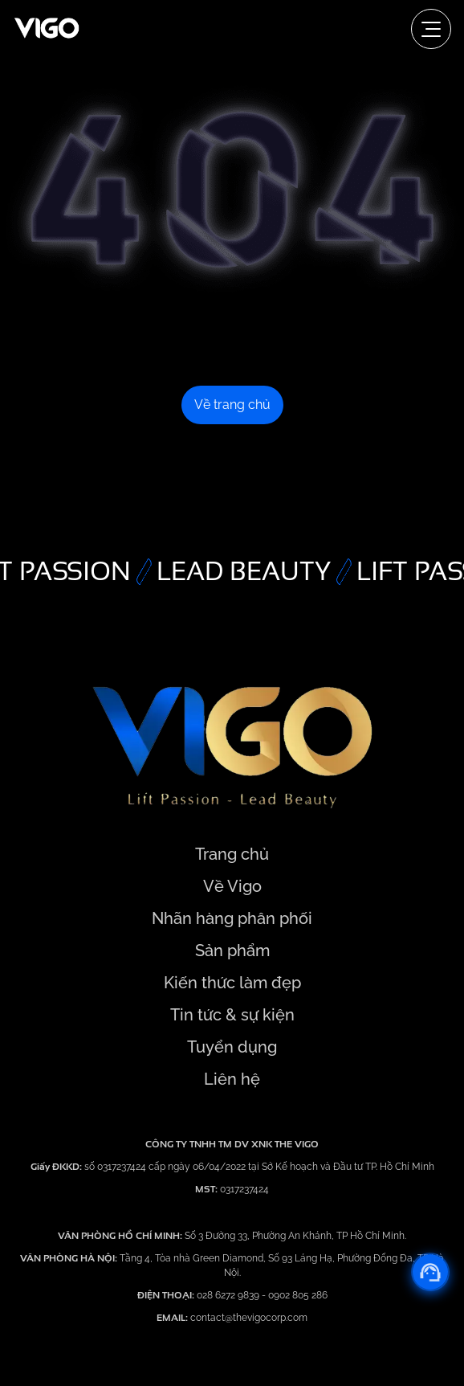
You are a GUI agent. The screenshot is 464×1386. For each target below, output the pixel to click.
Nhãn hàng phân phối (232, 918)
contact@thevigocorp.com (247, 1317)
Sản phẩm (232, 950)
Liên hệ (232, 1079)
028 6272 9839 (229, 1295)
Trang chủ (232, 854)
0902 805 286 (298, 1295)
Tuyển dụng (232, 1047)
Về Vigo (232, 886)
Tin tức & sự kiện (232, 1015)
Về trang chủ (232, 404)
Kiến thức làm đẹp (232, 983)
